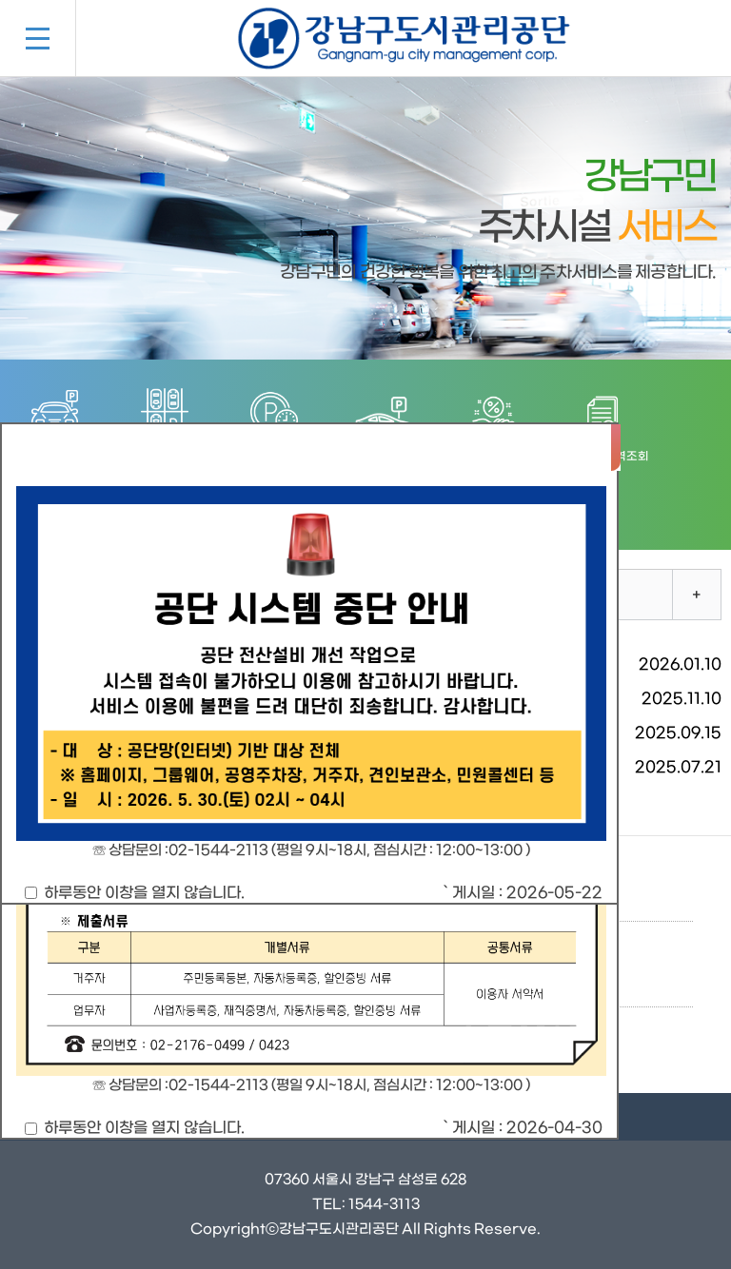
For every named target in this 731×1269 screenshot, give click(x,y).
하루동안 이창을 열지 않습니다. (135, 893)
